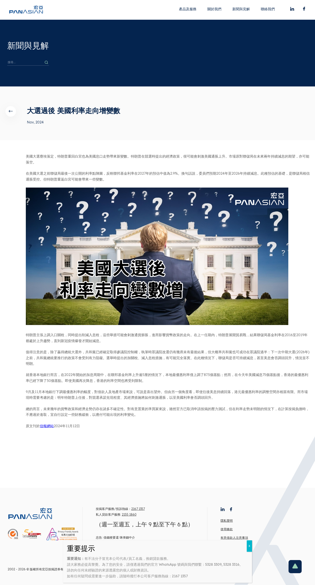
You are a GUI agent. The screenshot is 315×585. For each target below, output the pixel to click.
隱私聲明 (226, 521)
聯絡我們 (268, 9)
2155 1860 (129, 514)
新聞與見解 (241, 9)
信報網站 (47, 426)
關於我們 (214, 9)
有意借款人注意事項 (234, 538)
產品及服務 (187, 9)
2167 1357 (138, 509)
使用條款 (226, 529)
